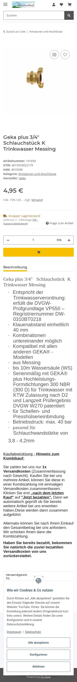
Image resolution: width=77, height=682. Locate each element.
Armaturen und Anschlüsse (37, 174)
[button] (53, 4)
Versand (37, 200)
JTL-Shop (46, 676)
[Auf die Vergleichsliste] (54, 54)
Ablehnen (38, 666)
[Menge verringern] (8, 240)
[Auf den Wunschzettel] (65, 54)
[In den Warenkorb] (6, 44)
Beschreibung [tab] (15, 267)
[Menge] (33, 240)
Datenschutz (33, 632)
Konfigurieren (38, 654)
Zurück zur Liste (15, 31)
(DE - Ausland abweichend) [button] (20, 221)
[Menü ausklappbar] (5, 2)
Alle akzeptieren (38, 642)
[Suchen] (69, 15)
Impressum (14, 632)
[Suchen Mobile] (33, 15)
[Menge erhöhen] (69, 240)
